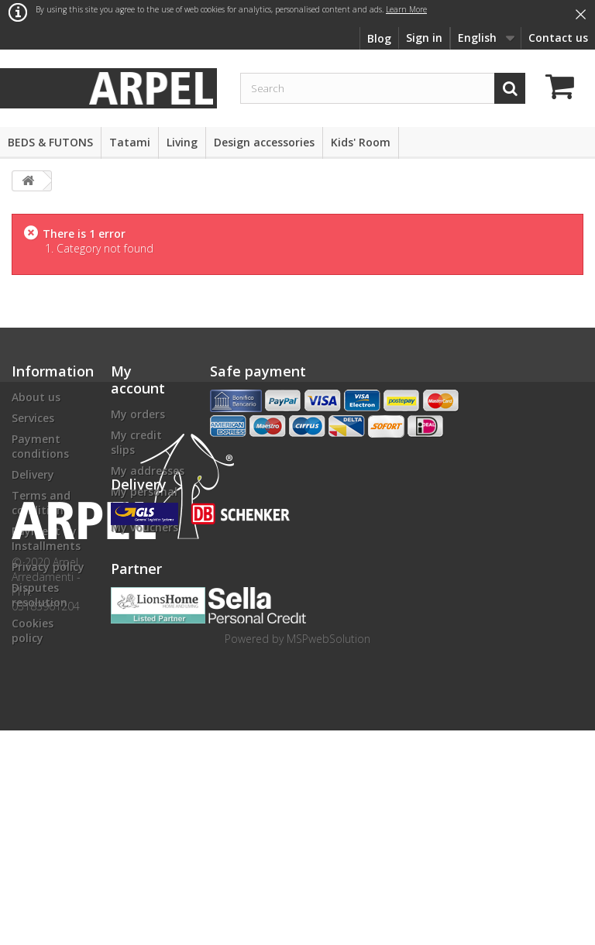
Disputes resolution (39, 595)
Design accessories (264, 142)
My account (138, 379)
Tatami (129, 142)
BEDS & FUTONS (50, 142)
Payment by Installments (46, 538)
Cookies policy (32, 630)
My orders (138, 414)
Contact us (558, 37)
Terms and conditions (41, 502)
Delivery (33, 474)
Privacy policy (48, 566)
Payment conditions (40, 446)
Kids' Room (360, 142)
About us (36, 397)
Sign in (424, 37)
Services (33, 418)
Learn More (406, 9)
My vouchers (144, 527)
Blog (379, 38)
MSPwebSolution (328, 853)
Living (182, 142)
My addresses (147, 470)
